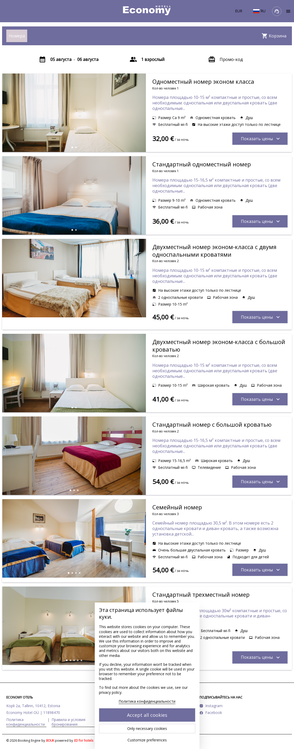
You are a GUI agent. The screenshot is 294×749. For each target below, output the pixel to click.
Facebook (213, 712)
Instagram (214, 705)
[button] (72, 147)
